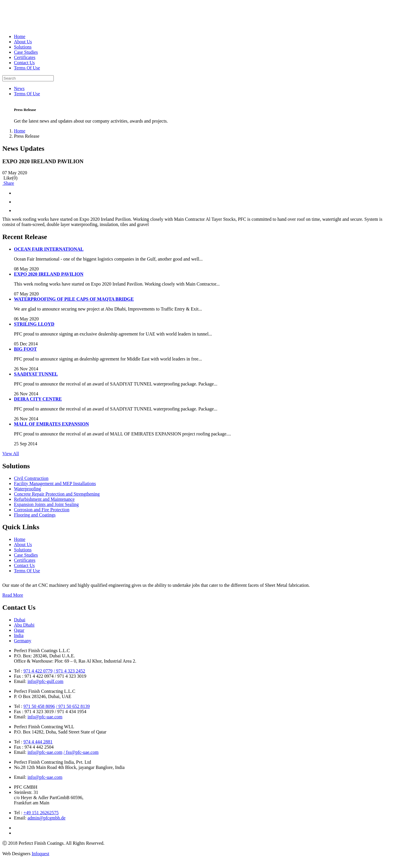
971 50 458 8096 (39, 706)
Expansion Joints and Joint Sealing (46, 504)
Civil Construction (31, 478)
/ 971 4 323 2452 (69, 670)
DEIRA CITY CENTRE (38, 399)
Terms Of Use (27, 67)
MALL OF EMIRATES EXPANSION (51, 423)
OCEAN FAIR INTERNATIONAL (48, 249)
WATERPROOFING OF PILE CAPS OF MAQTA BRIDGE (74, 299)
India (19, 635)
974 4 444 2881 (38, 741)
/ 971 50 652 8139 (73, 706)
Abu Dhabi (24, 625)
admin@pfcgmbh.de (47, 817)
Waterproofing (27, 488)
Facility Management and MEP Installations (55, 483)
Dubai (19, 619)
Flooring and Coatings (34, 514)
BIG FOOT (25, 349)
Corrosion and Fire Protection (41, 509)
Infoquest (40, 853)
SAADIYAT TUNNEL (36, 374)
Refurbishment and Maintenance (44, 499)
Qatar (19, 630)
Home (19, 36)
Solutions (22, 46)
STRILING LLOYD (34, 324)
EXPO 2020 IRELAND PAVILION (48, 274)
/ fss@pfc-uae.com (81, 752)
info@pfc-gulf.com (46, 681)
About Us (23, 41)
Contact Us (24, 62)
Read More (12, 595)
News (19, 88)
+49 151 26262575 (41, 812)
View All (10, 453)
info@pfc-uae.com (45, 716)
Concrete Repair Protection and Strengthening (57, 494)
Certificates (24, 57)
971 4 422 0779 (38, 670)
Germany (22, 640)
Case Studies (26, 52)
